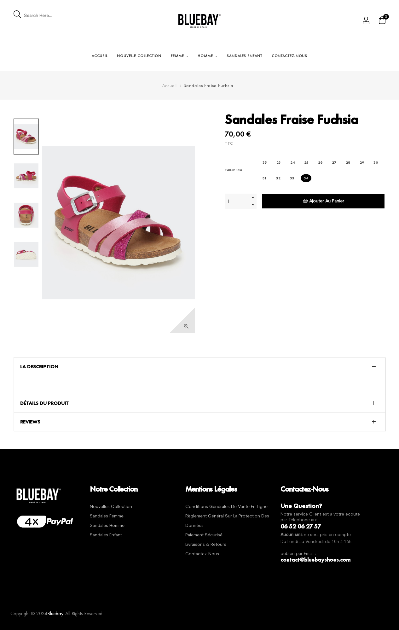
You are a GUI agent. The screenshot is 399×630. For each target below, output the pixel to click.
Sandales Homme (107, 525)
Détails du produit (44, 403)
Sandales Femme (107, 516)
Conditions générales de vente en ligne (226, 507)
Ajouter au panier (323, 201)
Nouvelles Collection (111, 507)
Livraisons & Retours (205, 544)
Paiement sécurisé (204, 535)
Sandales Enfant (106, 535)
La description (39, 367)
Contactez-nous (202, 554)
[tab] (199, 367)
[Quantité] (237, 201)
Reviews (30, 422)
